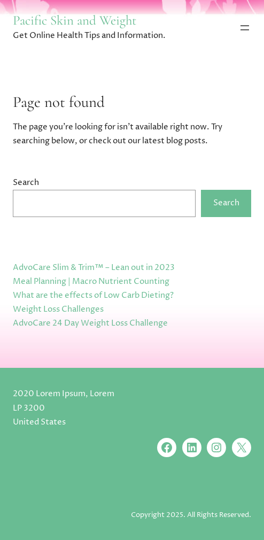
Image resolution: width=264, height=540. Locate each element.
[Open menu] (244, 27)
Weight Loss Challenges (58, 309)
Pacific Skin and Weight (74, 20)
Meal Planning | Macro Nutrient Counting (91, 281)
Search (26, 182)
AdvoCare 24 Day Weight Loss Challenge (90, 323)
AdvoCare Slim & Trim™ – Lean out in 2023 (94, 267)
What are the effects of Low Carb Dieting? (93, 295)
